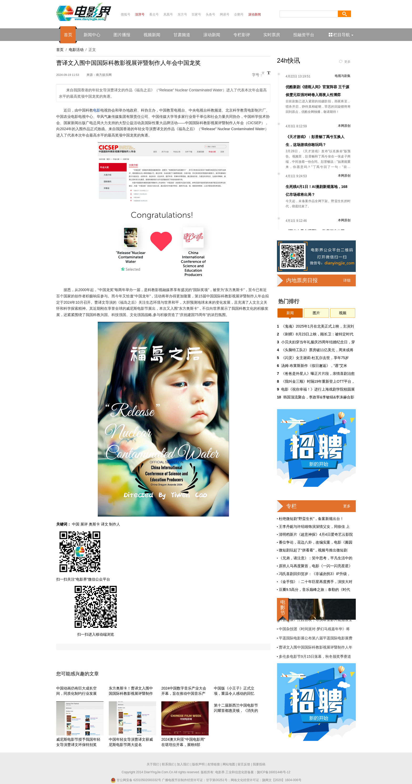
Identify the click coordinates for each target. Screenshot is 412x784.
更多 (347, 62)
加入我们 (183, 764)
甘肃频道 (181, 35)
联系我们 (168, 764)
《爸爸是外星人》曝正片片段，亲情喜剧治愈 (318, 373)
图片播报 (122, 35)
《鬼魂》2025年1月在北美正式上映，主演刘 (317, 326)
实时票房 (271, 35)
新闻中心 (92, 35)
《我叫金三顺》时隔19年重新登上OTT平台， (318, 381)
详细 (347, 280)
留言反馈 (244, 764)
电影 (96, 110)
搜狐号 (125, 14)
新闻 (290, 313)
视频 (342, 313)
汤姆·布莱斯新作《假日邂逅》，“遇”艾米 (314, 366)
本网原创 (344, 126)
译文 (104, 524)
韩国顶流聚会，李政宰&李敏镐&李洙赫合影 (318, 397)
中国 (75, 524)
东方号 (182, 14)
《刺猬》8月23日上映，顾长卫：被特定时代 (317, 334)
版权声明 (198, 764)
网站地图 (229, 764)
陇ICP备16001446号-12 (273, 772)
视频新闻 (151, 35)
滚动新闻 (254, 14)
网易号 (224, 14)
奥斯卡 (94, 524)
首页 (68, 35)
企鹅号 (239, 14)
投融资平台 (303, 35)
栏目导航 (341, 35)
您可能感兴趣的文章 (77, 673)
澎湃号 (140, 14)
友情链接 (213, 764)
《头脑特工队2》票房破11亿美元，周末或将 (317, 350)
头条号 (210, 14)
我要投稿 (259, 764)
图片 (316, 313)
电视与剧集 (343, 76)
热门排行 (288, 301)
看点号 (154, 14)
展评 (84, 524)
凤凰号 (168, 14)
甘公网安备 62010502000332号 (136, 780)
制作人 (114, 524)
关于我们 (153, 764)
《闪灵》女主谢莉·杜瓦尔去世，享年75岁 (315, 358)
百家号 (196, 14)
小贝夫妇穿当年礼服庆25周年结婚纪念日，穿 (318, 342)
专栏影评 (241, 35)
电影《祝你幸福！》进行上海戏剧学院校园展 (318, 389)
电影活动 (76, 50)
